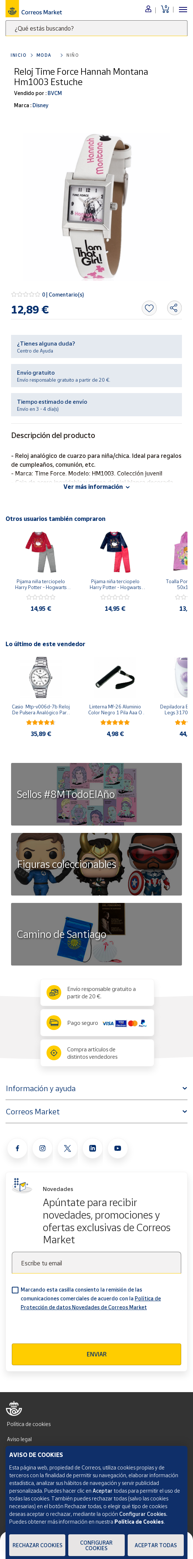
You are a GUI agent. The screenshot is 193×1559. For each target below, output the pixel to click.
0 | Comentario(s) (63, 294)
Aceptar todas (156, 1545)
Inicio (19, 55)
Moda (44, 55)
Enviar (97, 1354)
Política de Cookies (139, 1521)
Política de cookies (29, 1424)
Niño (72, 55)
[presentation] (68, 1329)
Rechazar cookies (37, 1545)
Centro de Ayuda (35, 351)
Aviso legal (19, 1439)
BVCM (54, 93)
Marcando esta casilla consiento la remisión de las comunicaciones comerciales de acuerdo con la (91, 1298)
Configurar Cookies (96, 1545)
